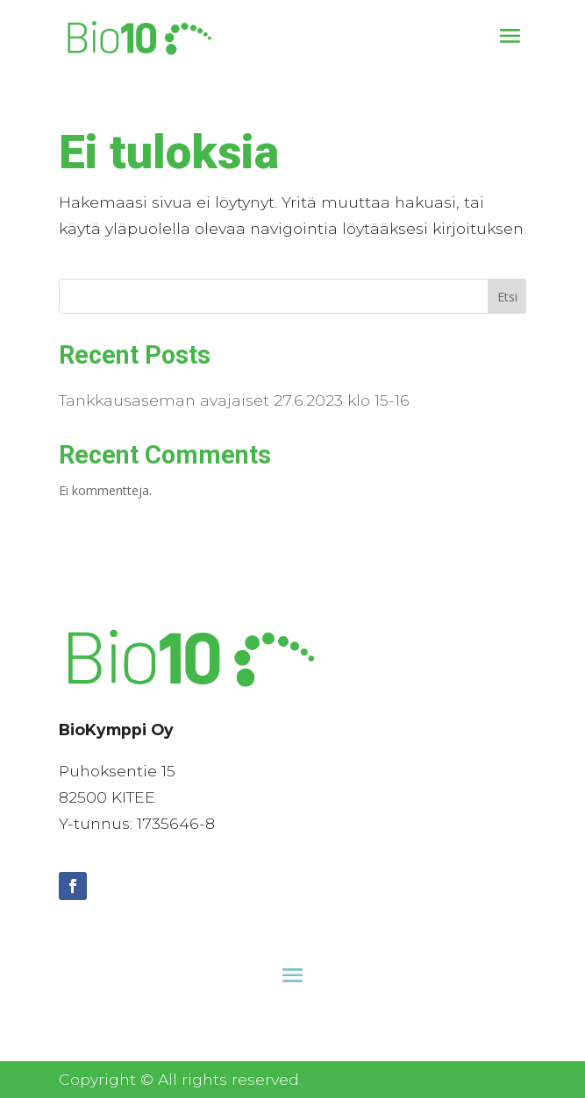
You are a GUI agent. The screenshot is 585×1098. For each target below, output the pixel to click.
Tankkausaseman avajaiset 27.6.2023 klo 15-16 (234, 400)
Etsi (507, 296)
